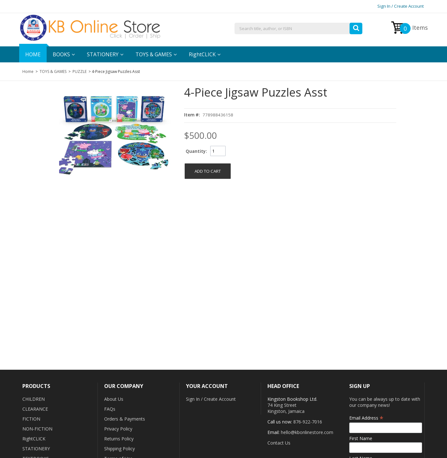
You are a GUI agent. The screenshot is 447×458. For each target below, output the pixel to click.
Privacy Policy (118, 429)
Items (414, 28)
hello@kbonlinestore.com (307, 432)
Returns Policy (119, 439)
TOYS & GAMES (53, 71)
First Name (360, 438)
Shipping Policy (119, 449)
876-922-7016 (307, 422)
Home (28, 71)
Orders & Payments (124, 419)
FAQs (109, 409)
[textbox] (298, 29)
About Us (113, 399)
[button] (356, 27)
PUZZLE (80, 71)
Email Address (366, 418)
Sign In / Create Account (400, 6)
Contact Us (278, 443)
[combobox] (298, 29)
